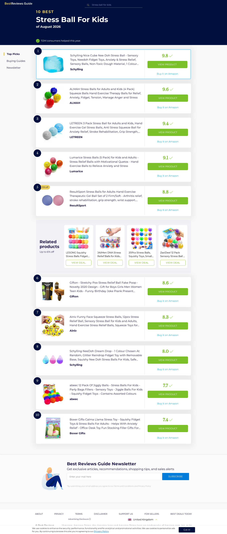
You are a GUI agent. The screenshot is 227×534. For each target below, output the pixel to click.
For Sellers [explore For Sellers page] (151, 514)
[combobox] (113, 5)
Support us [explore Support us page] (126, 514)
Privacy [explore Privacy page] (59, 514)
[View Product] (113, 64)
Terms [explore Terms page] (79, 514)
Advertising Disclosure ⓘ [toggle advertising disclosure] (79, 519)
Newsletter (14, 67)
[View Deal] (78, 246)
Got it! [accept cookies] (186, 529)
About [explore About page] (39, 514)
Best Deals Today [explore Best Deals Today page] (181, 514)
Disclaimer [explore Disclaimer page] (100, 514)
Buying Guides (16, 60)
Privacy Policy (101, 531)
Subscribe (175, 476)
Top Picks (13, 54)
